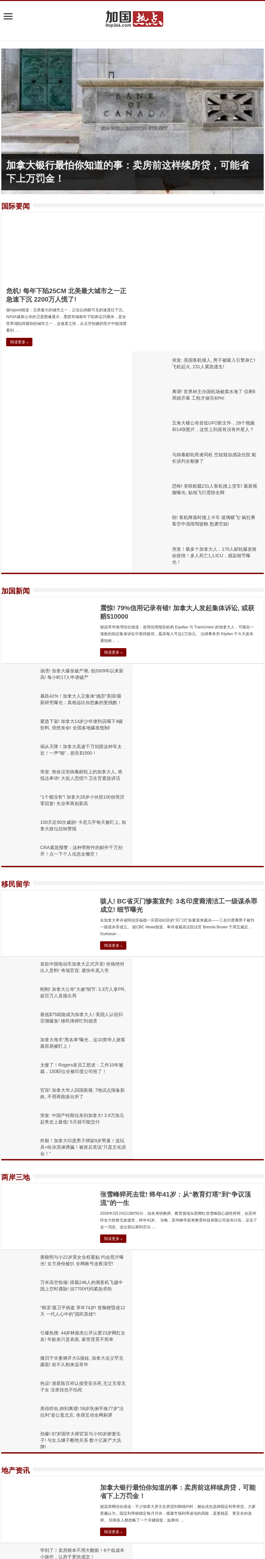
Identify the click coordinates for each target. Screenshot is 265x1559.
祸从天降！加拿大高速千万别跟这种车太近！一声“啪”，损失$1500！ (114, 1470)
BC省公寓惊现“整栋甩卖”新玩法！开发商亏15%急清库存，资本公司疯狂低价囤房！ (212, 1191)
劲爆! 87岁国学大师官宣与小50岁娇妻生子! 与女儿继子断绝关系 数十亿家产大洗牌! (211, 999)
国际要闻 (15, 206)
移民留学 (15, 644)
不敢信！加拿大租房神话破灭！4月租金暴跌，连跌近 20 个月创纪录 (113, 1417)
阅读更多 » (19, 342)
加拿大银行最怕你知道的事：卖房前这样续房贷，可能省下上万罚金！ (115, 1259)
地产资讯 (15, 1029)
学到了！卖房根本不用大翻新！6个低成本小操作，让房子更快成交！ (114, 1391)
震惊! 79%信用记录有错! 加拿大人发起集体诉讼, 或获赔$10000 (108, 1285)
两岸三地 (15, 837)
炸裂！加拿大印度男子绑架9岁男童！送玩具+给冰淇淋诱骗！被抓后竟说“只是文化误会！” (214, 806)
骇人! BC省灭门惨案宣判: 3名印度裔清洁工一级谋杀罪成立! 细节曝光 (114, 1364)
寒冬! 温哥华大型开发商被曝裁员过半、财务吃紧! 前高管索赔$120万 (114, 1496)
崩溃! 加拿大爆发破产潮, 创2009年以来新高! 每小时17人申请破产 (110, 1312)
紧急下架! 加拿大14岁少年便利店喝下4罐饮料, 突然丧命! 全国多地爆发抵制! (121, 1443)
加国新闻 (15, 452)
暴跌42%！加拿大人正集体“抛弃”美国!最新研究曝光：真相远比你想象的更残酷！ (127, 1338)
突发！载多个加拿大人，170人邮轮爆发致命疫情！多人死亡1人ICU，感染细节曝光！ (214, 417)
